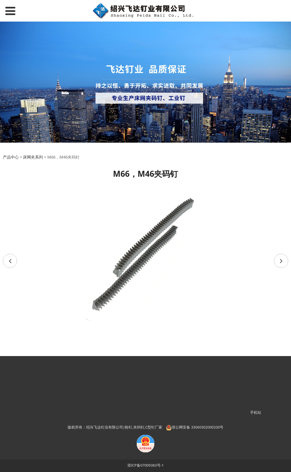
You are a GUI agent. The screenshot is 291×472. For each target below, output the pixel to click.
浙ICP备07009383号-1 (145, 465)
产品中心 (11, 157)
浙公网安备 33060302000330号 (194, 427)
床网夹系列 (33, 157)
